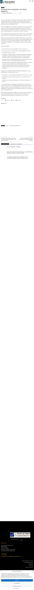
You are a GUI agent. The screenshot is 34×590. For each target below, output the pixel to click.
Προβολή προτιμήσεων (17, 586)
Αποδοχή (17, 580)
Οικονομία (6, 5)
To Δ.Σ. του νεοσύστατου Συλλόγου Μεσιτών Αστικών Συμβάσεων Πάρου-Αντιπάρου (26, 156)
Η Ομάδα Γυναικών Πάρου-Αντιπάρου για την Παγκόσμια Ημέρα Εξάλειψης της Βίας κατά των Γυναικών (8, 156)
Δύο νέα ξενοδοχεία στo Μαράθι (14, 164)
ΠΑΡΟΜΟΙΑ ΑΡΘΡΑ (5, 161)
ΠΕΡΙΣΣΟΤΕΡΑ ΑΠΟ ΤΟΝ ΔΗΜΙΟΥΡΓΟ (16, 161)
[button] (32, 571)
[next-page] (3, 179)
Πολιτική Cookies (16, 588)
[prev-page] (1, 179)
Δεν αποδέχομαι (17, 583)
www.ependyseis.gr (24, 112)
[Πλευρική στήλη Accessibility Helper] (1, 1)
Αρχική (2, 5)
